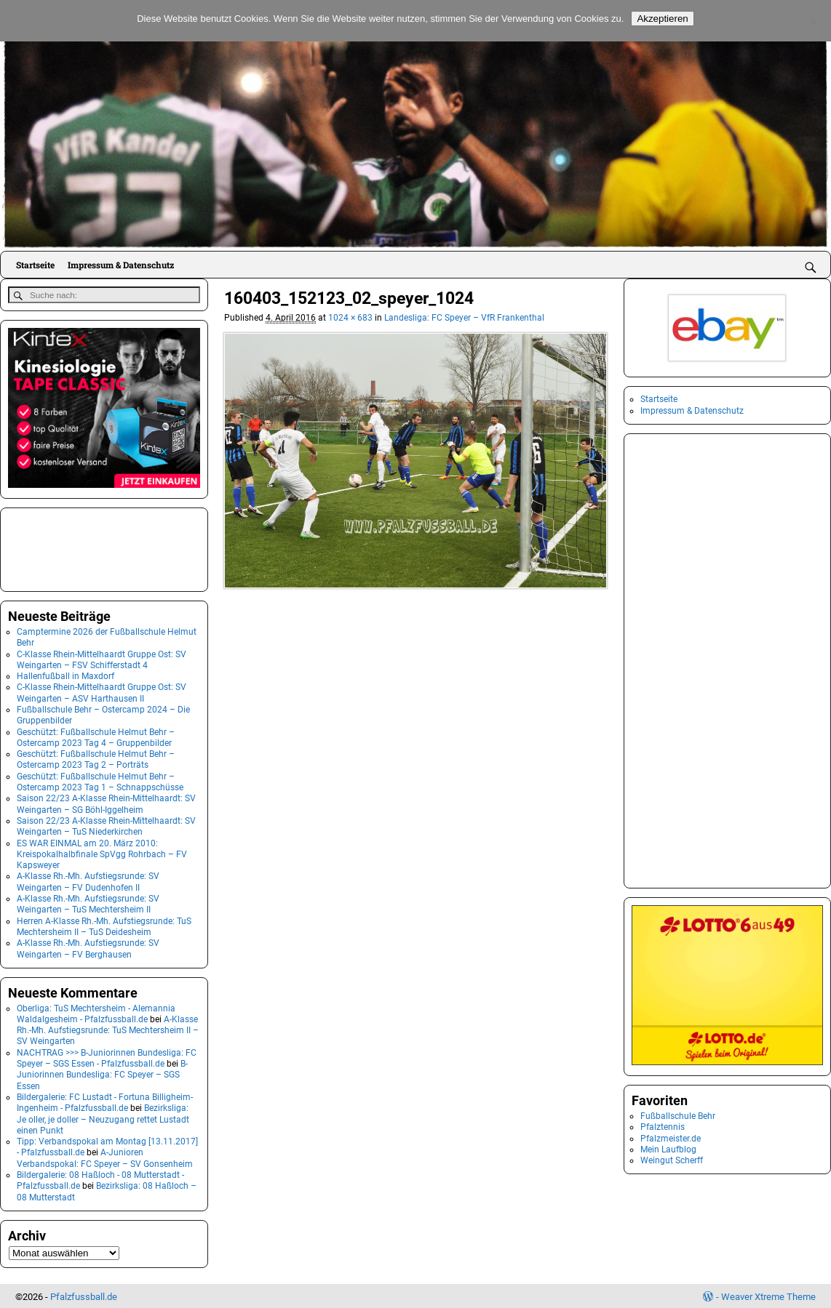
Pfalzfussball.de (83, 1295)
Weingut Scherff (671, 1160)
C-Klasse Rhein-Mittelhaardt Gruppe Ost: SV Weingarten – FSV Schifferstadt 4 (101, 658)
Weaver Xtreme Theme (768, 1295)
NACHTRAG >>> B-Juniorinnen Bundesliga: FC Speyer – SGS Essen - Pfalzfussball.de (106, 1056)
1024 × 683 (350, 318)
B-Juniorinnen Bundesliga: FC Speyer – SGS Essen (102, 1073)
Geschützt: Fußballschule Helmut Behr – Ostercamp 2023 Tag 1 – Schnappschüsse (100, 780)
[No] (813, 21)
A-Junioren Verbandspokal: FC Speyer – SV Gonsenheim (105, 1157)
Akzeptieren (662, 18)
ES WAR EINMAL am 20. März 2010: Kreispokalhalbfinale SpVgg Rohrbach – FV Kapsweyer (102, 853)
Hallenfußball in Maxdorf (65, 675)
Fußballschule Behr (677, 1116)
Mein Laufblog (668, 1149)
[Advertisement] (81, 546)
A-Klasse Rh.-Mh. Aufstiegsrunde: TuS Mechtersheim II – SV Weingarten (108, 1029)
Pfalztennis (662, 1127)
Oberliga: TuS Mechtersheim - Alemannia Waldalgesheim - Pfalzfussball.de (96, 1012)
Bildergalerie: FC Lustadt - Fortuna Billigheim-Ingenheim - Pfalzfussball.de (105, 1101)
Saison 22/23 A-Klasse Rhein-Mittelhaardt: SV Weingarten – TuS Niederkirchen (106, 824)
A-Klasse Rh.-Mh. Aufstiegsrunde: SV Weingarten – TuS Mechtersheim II (88, 902)
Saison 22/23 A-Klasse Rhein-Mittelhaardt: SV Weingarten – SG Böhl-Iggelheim (106, 803)
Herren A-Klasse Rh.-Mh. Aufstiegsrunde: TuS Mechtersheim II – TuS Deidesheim (104, 925)
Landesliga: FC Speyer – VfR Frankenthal (464, 318)
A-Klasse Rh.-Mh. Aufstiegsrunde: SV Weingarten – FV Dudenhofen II (88, 880)
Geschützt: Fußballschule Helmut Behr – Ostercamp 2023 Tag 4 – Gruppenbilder (96, 736)
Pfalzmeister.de (670, 1139)
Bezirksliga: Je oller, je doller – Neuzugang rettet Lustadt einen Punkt (103, 1118)
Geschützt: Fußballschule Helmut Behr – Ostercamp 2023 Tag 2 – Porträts (96, 758)
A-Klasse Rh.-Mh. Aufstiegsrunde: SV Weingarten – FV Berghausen (88, 947)
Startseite (35, 264)
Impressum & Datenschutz (121, 264)
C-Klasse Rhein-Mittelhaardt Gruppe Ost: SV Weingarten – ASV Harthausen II (101, 691)
